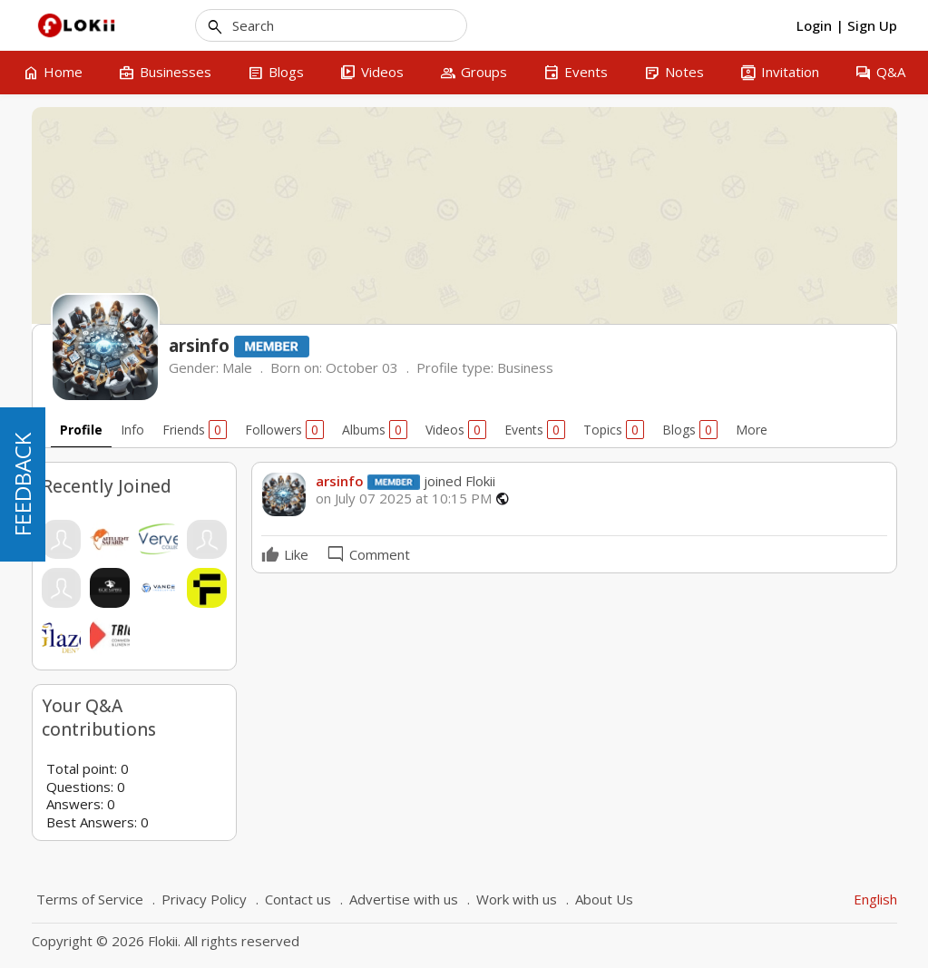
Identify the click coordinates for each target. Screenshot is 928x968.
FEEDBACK (22, 484)
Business (525, 367)
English (875, 899)
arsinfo (340, 481)
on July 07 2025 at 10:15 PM (404, 498)
